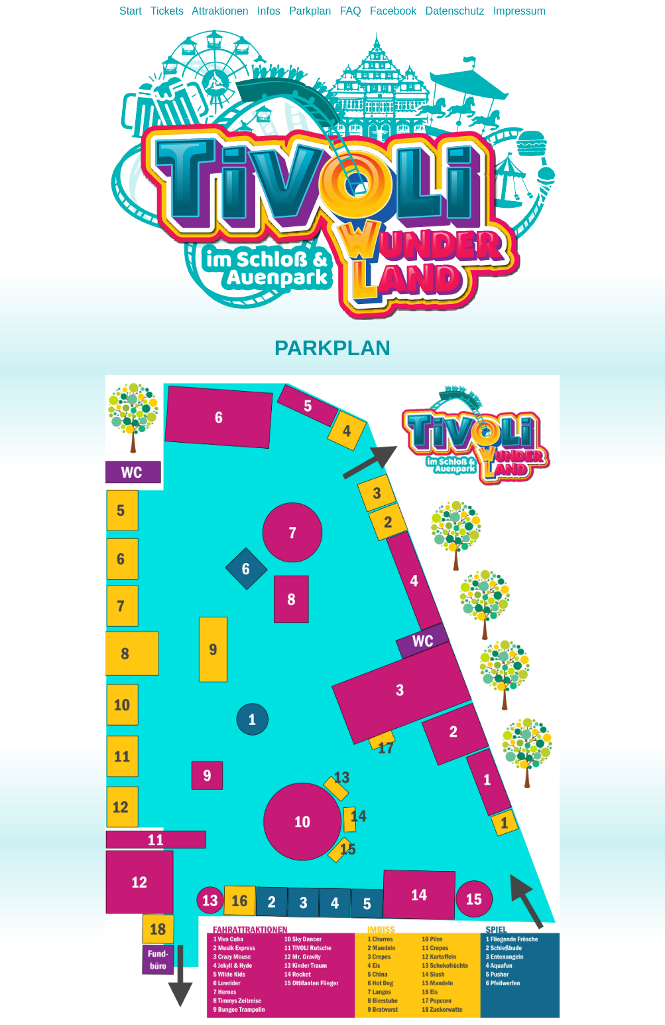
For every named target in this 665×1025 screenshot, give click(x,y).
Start (130, 11)
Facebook (393, 11)
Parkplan (310, 11)
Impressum (519, 11)
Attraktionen (220, 11)
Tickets (167, 11)
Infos (268, 11)
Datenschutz (455, 11)
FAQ (350, 11)
